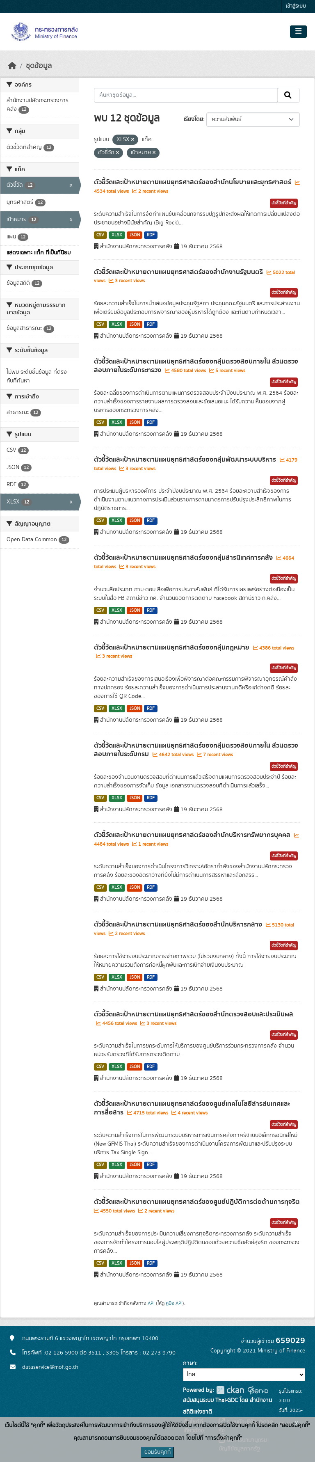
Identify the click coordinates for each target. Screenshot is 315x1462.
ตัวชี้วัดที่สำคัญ (284, 203)
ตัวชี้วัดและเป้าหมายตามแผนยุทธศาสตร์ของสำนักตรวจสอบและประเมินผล (193, 1014)
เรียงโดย (193, 119)
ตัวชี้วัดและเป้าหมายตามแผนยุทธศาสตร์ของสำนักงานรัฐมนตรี (179, 272)
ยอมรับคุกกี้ (157, 1452)
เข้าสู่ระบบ (296, 6)
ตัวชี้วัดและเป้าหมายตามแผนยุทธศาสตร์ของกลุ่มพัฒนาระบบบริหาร (186, 459)
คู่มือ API (174, 1303)
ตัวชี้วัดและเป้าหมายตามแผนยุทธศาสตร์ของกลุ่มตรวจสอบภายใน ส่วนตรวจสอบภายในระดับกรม (196, 750)
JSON (135, 235)
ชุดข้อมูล (39, 66)
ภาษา (189, 1363)
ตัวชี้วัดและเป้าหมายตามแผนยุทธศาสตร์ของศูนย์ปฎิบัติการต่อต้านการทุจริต (197, 1202)
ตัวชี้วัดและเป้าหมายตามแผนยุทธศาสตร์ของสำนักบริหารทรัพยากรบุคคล (193, 835)
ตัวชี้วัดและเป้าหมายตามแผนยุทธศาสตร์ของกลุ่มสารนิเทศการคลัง (184, 557)
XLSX (117, 235)
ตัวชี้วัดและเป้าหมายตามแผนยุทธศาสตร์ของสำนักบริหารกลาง (179, 924)
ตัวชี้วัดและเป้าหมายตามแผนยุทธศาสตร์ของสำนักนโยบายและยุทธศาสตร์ (193, 182)
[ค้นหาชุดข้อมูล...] (186, 95)
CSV (100, 235)
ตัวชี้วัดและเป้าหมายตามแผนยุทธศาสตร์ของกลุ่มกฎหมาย (172, 647)
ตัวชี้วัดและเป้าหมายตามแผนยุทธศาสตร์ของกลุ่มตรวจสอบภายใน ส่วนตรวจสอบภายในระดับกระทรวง (196, 365)
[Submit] (288, 95)
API (151, 1303)
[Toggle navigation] (298, 31)
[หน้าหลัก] (12, 66)
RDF (151, 235)
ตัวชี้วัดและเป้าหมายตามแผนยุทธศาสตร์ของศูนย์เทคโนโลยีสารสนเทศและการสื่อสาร (192, 1108)
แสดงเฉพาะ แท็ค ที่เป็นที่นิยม (39, 253)
